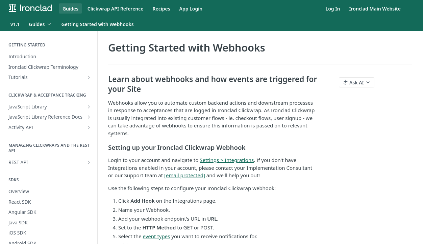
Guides (70, 8)
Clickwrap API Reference (116, 8)
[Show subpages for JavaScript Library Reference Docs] (89, 117)
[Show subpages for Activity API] (89, 127)
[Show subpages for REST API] (89, 162)
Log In (333, 8)
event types (156, 236)
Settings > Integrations (227, 160)
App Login (191, 8)
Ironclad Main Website (375, 8)
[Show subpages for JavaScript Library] (89, 106)
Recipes (161, 8)
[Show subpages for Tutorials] (89, 77)
